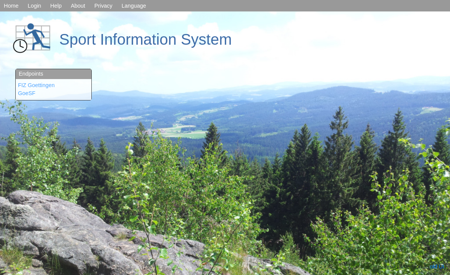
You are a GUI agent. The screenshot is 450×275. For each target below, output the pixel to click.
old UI (437, 267)
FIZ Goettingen (36, 85)
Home (11, 6)
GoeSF (27, 93)
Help (56, 6)
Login (34, 6)
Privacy (103, 6)
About (78, 6)
